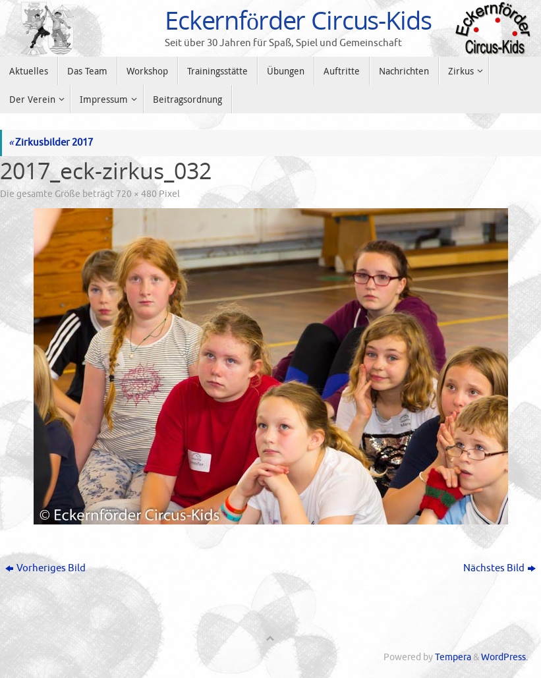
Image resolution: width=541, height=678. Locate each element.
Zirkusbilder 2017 (51, 142)
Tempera (453, 657)
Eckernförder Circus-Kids (298, 20)
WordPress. (504, 657)
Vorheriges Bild (45, 568)
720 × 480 (136, 194)
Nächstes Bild (499, 568)
